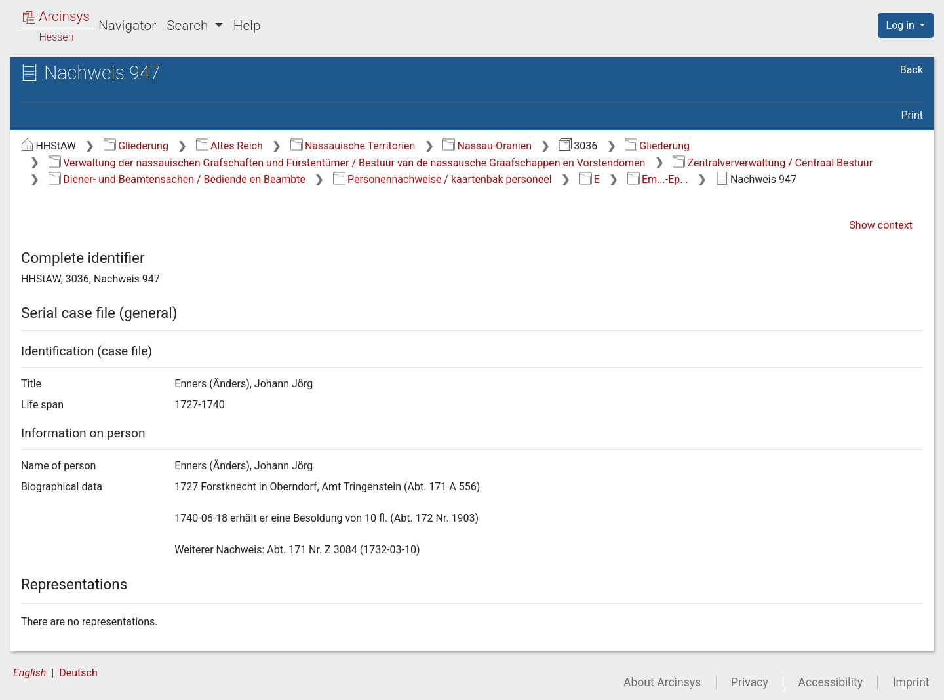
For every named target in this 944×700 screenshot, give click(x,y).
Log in (901, 25)
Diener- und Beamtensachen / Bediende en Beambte (177, 179)
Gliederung (136, 146)
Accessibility (830, 682)
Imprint (911, 682)
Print (912, 115)
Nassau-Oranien (487, 146)
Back (911, 70)
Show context (881, 225)
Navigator (127, 25)
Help (247, 25)
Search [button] (189, 25)
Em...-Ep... (657, 179)
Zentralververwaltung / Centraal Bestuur (773, 163)
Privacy (749, 682)
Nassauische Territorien (353, 146)
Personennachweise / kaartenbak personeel (442, 179)
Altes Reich (229, 146)
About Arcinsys (662, 682)
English (29, 673)
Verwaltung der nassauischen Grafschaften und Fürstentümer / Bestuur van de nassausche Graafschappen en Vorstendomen (347, 163)
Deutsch (78, 673)
